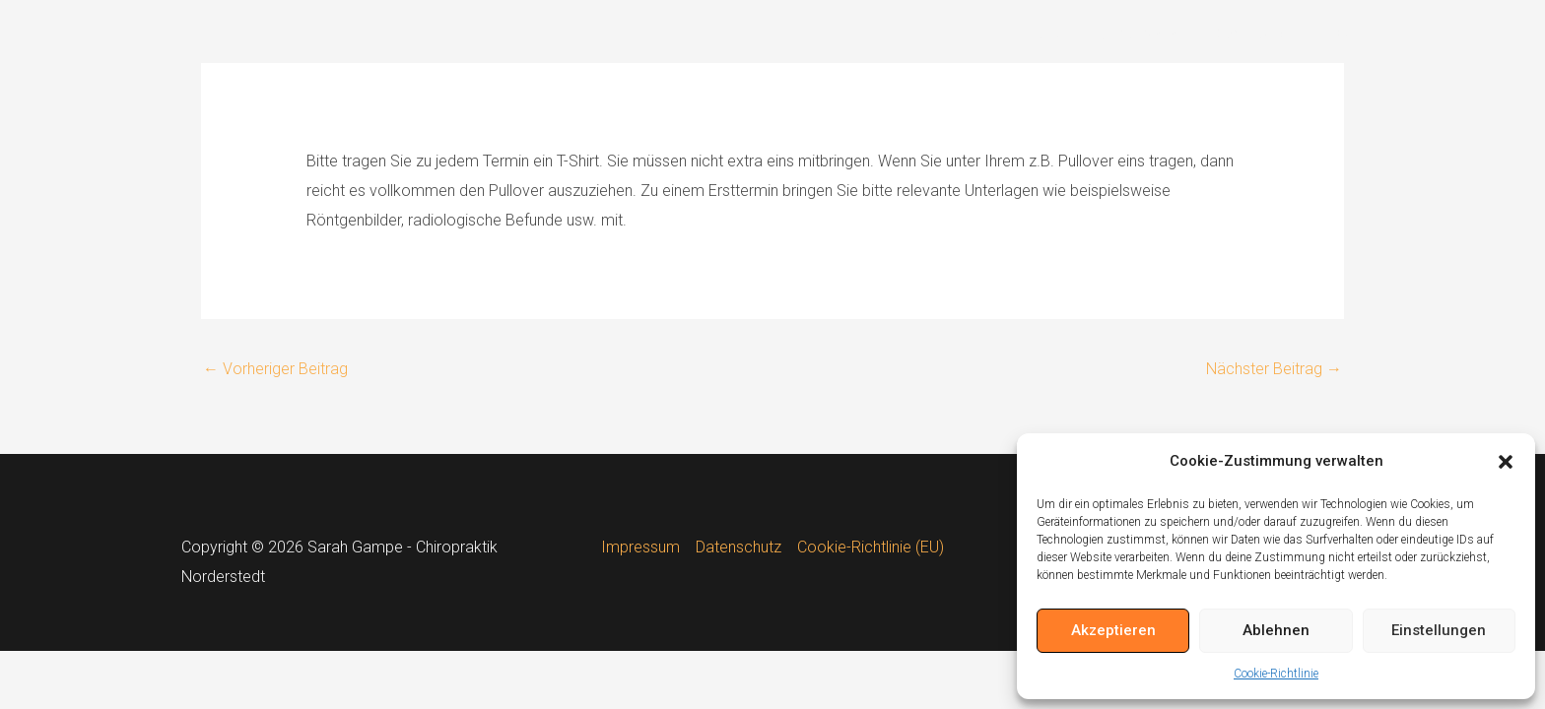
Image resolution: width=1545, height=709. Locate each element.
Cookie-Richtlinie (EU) (870, 547)
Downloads (1249, 34)
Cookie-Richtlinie (1276, 673)
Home (1044, 34)
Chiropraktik (1137, 34)
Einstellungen (1438, 630)
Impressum (640, 547)
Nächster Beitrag (1274, 368)
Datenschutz (738, 547)
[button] (1505, 462)
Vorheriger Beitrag (275, 368)
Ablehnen (1276, 630)
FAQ (1333, 34)
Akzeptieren (1113, 630)
